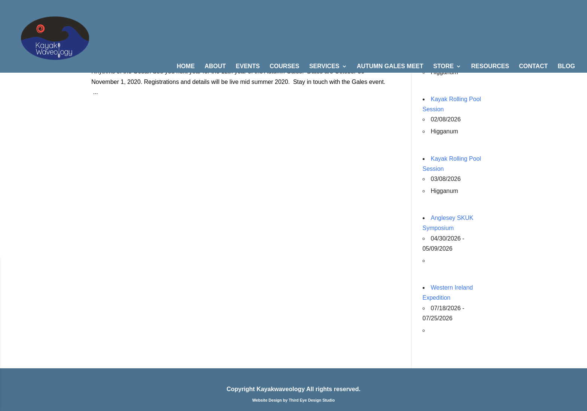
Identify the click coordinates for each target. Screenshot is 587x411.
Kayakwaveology (280, 389)
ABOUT (215, 66)
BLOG (566, 66)
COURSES (284, 66)
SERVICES (324, 66)
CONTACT (533, 66)
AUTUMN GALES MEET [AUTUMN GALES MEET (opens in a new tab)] (390, 66)
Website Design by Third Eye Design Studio (293, 400)
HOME (186, 66)
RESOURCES (490, 66)
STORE (443, 66)
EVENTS (248, 66)
